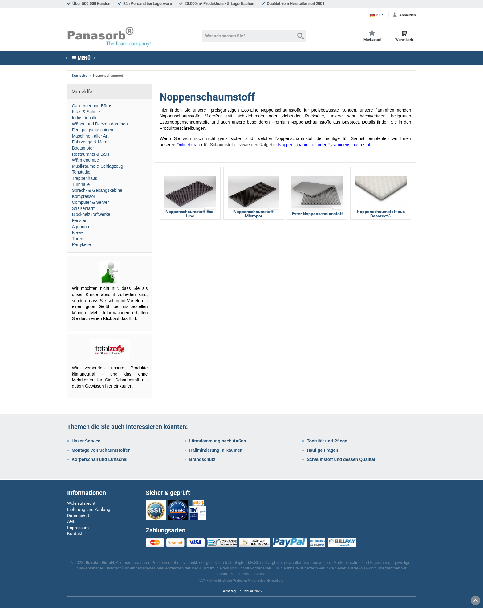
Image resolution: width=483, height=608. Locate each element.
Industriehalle (84, 119)
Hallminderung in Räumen (215, 451)
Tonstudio (81, 173)
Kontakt (75, 533)
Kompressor (83, 197)
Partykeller (82, 246)
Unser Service (85, 442)
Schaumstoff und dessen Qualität (341, 460)
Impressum (78, 527)
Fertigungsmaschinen (92, 131)
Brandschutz (202, 460)
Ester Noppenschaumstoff (317, 215)
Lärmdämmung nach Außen (217, 442)
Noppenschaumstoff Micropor (253, 215)
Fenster (79, 222)
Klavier (78, 234)
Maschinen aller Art (90, 137)
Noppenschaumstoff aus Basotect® (381, 215)
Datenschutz (79, 515)
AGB (71, 521)
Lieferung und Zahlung (88, 509)
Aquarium (81, 227)
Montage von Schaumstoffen (100, 451)
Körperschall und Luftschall (99, 460)
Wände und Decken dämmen (100, 125)
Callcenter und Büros (92, 107)
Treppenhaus (84, 179)
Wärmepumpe (85, 161)
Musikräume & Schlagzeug (97, 167)
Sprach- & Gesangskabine (97, 191)
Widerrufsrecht (81, 503)
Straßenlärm (83, 209)
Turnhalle (81, 185)
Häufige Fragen (322, 451)
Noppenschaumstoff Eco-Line (190, 215)
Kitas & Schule (86, 113)
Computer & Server (90, 203)
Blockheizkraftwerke (91, 215)
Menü (84, 59)
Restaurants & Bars (90, 155)
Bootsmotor (83, 149)
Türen (77, 239)
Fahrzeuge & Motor (90, 143)
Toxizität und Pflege (327, 442)
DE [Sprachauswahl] (375, 15)
